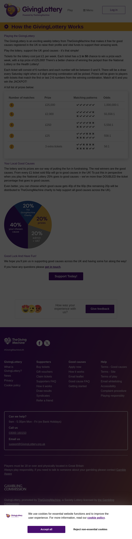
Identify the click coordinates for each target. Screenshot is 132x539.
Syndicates (43, 395)
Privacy (8, 380)
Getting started (78, 386)
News (7, 375)
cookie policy (96, 517)
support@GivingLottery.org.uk (27, 444)
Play (70, 10)
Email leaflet (76, 376)
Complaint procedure (113, 390)
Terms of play (109, 376)
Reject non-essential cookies (90, 529)
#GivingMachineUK (14, 350)
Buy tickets (43, 366)
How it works (44, 386)
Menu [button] (88, 10)
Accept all (46, 529)
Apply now (75, 366)
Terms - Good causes (114, 366)
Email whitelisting (111, 381)
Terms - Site (108, 371)
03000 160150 (17, 432)
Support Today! (66, 276)
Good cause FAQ (79, 381)
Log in (114, 9)
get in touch (53, 266)
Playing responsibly (113, 395)
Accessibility (108, 386)
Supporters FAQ (46, 381)
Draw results (44, 390)
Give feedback (100, 308)
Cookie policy (12, 385)
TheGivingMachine (49, 499)
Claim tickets (44, 376)
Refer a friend (44, 400)
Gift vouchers (44, 371)
